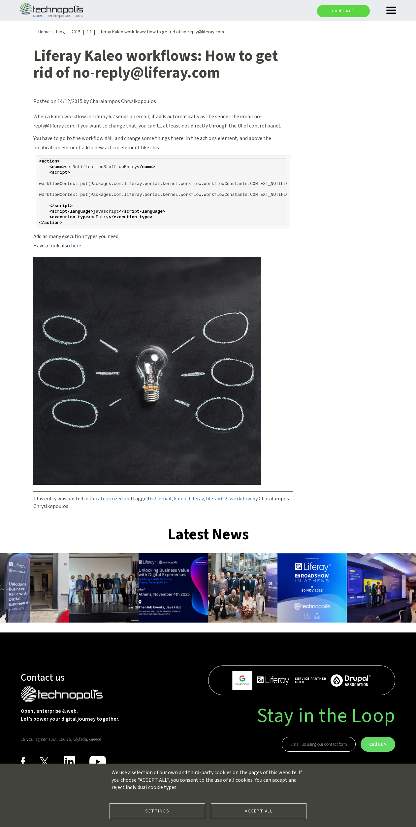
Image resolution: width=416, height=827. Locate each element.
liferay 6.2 (216, 498)
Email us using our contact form (318, 744)
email (165, 498)
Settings (157, 811)
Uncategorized (106, 498)
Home (44, 32)
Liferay (196, 498)
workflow (240, 498)
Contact (343, 11)
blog (60, 32)
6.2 (153, 498)
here (76, 245)
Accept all (258, 811)
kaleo (180, 498)
